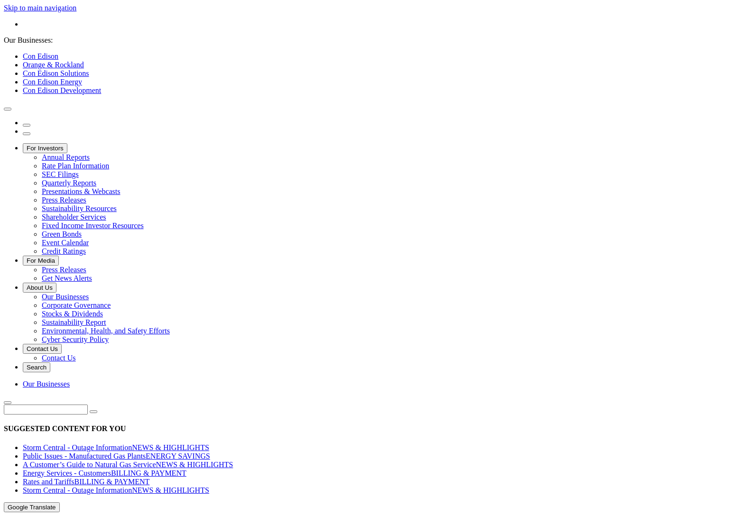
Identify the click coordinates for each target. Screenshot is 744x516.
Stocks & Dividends (72, 314)
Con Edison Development (62, 90)
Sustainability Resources (79, 208)
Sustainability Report (74, 322)
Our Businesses (65, 297)
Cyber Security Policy (75, 339)
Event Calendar (65, 243)
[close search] (7, 402)
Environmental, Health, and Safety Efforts (106, 331)
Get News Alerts (67, 278)
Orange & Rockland (53, 65)
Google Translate (32, 507)
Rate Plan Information (75, 166)
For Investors (45, 148)
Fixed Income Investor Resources (93, 225)
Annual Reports (66, 157)
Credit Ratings (64, 251)
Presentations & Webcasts (81, 191)
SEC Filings (60, 174)
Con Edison (40, 56)
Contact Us (42, 348)
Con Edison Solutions (56, 73)
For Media (41, 260)
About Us (40, 287)
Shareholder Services (74, 217)
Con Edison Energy (52, 82)
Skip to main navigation (40, 8)
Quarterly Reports (69, 183)
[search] (26, 125)
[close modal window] (7, 109)
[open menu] (26, 133)
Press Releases (64, 200)
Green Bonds (62, 234)
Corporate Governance (76, 305)
